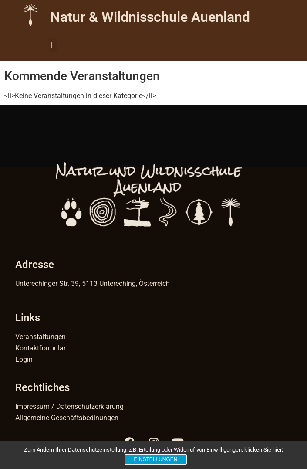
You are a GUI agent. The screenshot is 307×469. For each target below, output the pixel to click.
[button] (53, 45)
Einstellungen (155, 459)
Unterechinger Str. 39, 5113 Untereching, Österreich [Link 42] (92, 283)
